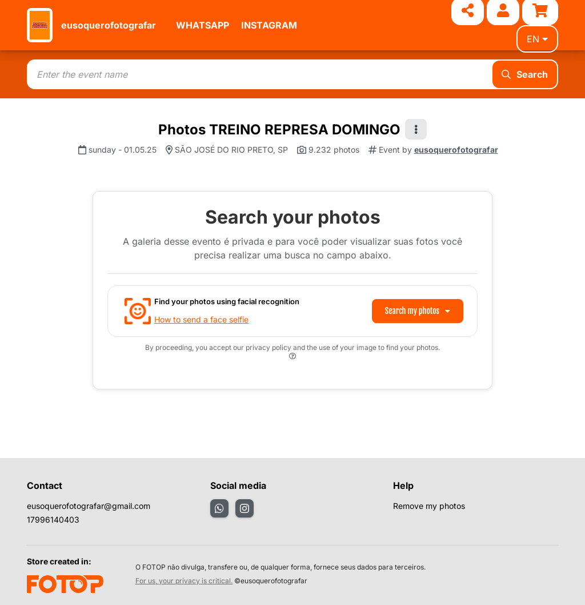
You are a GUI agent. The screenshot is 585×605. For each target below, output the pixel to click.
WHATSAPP (202, 25)
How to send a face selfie (201, 319)
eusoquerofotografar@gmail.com (88, 506)
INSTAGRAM (269, 25)
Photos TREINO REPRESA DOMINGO (279, 129)
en (537, 39)
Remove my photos (429, 506)
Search (525, 74)
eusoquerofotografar (108, 25)
